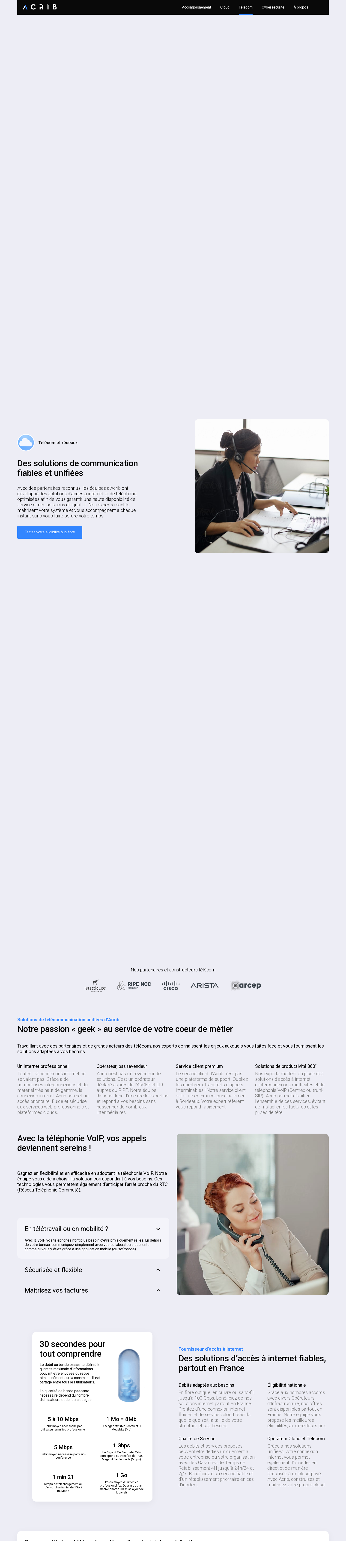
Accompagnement (196, 7)
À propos (301, 7)
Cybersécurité (273, 7)
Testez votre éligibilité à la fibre (50, 532)
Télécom (246, 7)
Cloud (225, 7)
